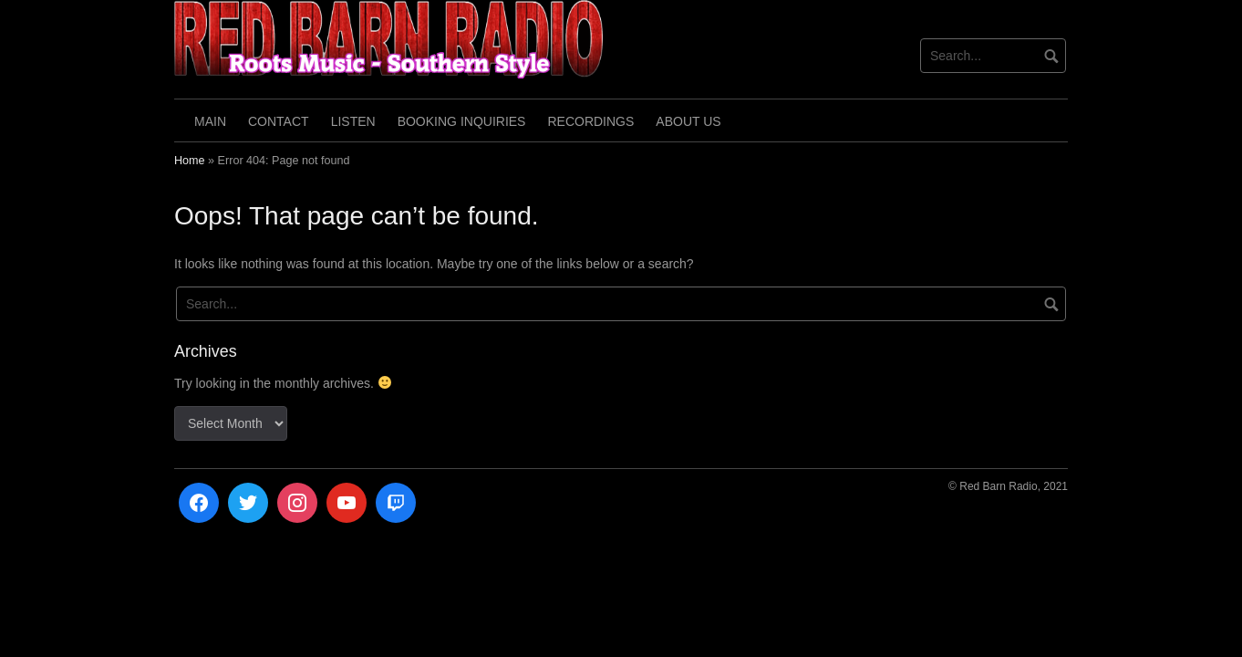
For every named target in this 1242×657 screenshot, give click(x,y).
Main (210, 121)
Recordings (590, 121)
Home (189, 160)
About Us (688, 121)
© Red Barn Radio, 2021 (1008, 486)
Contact (278, 121)
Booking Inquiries (462, 121)
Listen (353, 121)
